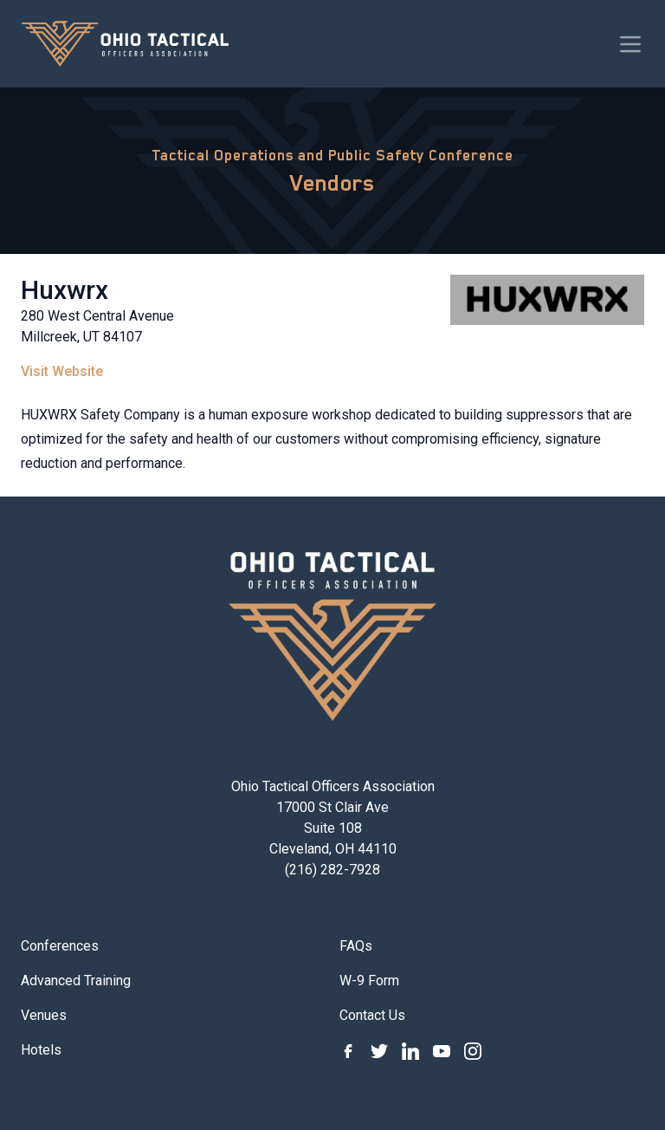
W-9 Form (369, 980)
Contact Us (372, 1015)
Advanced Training (76, 980)
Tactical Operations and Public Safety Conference (332, 155)
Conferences (60, 946)
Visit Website (62, 371)
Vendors (332, 183)
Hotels (41, 1050)
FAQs (355, 946)
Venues (44, 1015)
